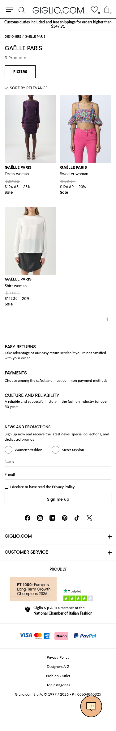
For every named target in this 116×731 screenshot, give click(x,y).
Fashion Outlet (58, 675)
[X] (89, 518)
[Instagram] (40, 518)
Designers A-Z (58, 666)
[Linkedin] (52, 518)
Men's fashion (68, 450)
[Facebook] (27, 518)
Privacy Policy (63, 486)
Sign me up (58, 499)
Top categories (58, 685)
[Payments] (58, 635)
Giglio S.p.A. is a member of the (62, 610)
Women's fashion (23, 450)
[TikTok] (77, 518)
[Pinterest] (65, 518)
